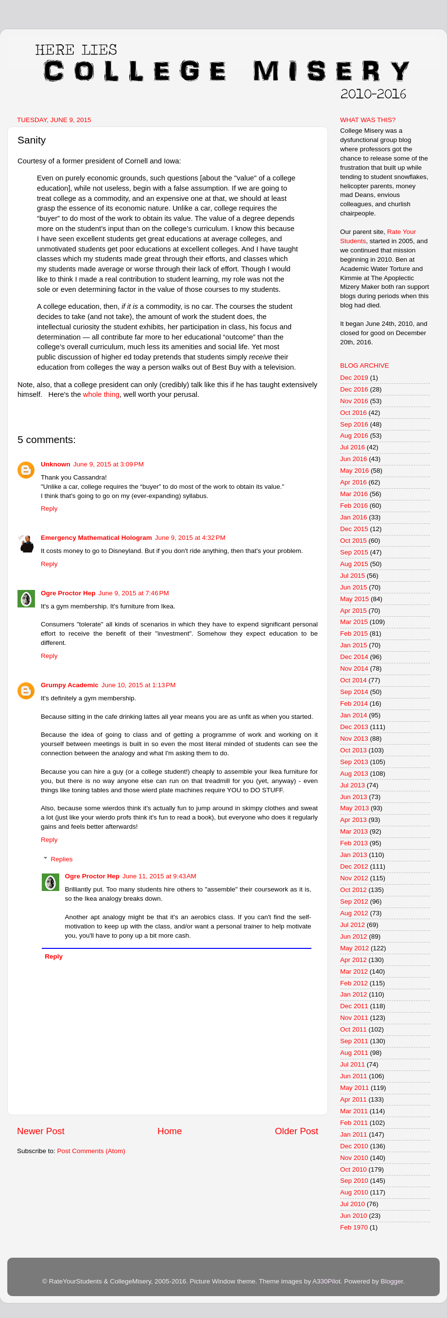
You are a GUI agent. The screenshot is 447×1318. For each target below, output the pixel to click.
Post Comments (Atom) (91, 1151)
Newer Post (41, 1131)
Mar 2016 (354, 494)
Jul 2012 (352, 924)
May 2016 (354, 470)
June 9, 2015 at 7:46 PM (134, 593)
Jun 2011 (353, 1076)
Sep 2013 (354, 762)
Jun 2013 (353, 797)
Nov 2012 (354, 878)
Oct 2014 (353, 680)
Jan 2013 (353, 854)
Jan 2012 (353, 994)
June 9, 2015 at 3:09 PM (108, 464)
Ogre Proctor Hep (68, 593)
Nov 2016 (354, 401)
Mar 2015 (354, 621)
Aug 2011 (354, 1052)
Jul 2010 (352, 1204)
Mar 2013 (354, 831)
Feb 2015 (354, 633)
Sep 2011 (354, 1041)
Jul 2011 (352, 1064)
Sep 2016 (354, 424)
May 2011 (354, 1087)
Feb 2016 (354, 505)
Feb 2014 (354, 703)
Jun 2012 (353, 936)
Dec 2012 (354, 866)
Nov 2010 (354, 1157)
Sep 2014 (354, 691)
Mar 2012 (354, 971)
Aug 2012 (354, 913)
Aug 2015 (354, 564)
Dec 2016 (354, 389)
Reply (49, 508)
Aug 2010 (354, 1192)
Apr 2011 (353, 1099)
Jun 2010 (353, 1215)
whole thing (101, 394)
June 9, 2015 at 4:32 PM (190, 537)
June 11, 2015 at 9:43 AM (159, 876)
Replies (62, 859)
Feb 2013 (354, 843)
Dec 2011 (354, 1006)
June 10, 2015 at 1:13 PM (139, 685)
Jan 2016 (353, 517)
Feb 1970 (354, 1227)
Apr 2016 (353, 482)
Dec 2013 (354, 726)
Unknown (55, 464)
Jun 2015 (353, 587)
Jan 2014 (353, 715)
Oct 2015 (353, 540)
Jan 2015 (353, 645)
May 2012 (354, 948)
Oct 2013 (353, 750)
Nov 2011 (354, 1017)
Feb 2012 (354, 983)
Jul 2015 (352, 575)
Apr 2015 (353, 610)
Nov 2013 (354, 738)
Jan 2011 (353, 1134)
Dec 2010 (354, 1146)
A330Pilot (326, 1281)
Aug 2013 (354, 773)
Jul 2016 (352, 447)
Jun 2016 (353, 459)
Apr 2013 (353, 819)
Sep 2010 (354, 1180)
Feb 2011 (354, 1122)
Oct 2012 (353, 889)
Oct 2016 (353, 412)
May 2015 (354, 599)
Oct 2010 (353, 1169)
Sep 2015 (354, 552)
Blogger (391, 1281)
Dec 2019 (354, 377)
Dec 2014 (354, 656)
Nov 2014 (354, 668)
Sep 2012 (354, 901)
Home (169, 1131)
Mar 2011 (354, 1111)
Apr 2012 (353, 959)
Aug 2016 (354, 435)
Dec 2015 (354, 529)
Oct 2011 (353, 1029)
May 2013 (354, 808)
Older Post (296, 1131)
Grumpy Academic (70, 685)
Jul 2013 (352, 785)
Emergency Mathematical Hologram (96, 537)
